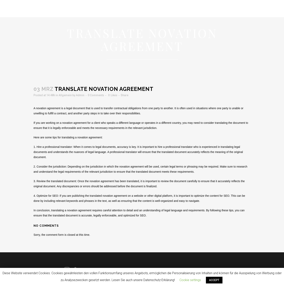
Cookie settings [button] (190, 280)
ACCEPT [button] (214, 280)
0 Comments (96, 95)
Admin (80, 95)
